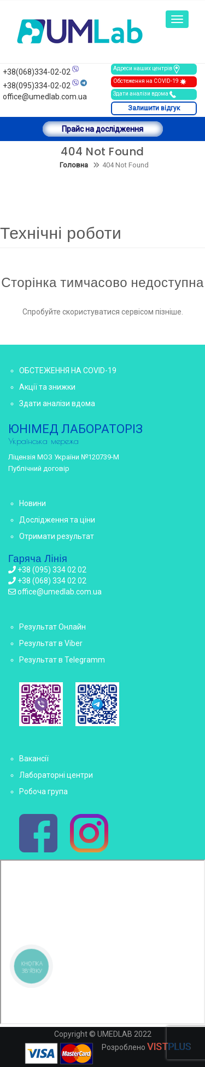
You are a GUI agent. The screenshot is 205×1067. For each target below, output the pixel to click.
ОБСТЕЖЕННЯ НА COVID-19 (67, 370)
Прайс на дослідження (102, 129)
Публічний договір (38, 468)
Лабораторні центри (56, 775)
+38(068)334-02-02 (37, 72)
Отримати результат (56, 536)
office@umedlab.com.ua (45, 96)
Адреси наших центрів (147, 69)
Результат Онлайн (52, 626)
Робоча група (43, 791)
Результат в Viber (51, 643)
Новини (32, 503)
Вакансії (34, 758)
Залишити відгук (154, 108)
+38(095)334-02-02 (37, 85)
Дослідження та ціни (57, 519)
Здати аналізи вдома (145, 94)
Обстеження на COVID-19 (150, 81)
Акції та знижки (47, 387)
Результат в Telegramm (62, 659)
